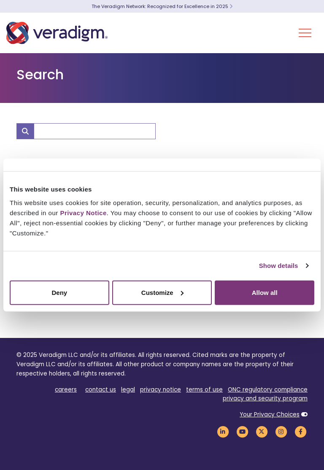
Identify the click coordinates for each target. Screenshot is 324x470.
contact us (100, 390)
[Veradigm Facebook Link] (300, 431)
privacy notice (160, 390)
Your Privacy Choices (270, 415)
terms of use (204, 390)
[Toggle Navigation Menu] (305, 33)
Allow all (265, 292)
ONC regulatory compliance (268, 390)
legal (128, 390)
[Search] (95, 131)
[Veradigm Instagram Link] (281, 431)
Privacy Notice (83, 212)
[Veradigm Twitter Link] (261, 431)
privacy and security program (265, 398)
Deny (59, 292)
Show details (278, 265)
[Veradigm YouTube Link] (242, 431)
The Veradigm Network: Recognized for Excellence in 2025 (162, 6)
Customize (162, 292)
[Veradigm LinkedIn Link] (223, 431)
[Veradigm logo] (57, 33)
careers (66, 390)
